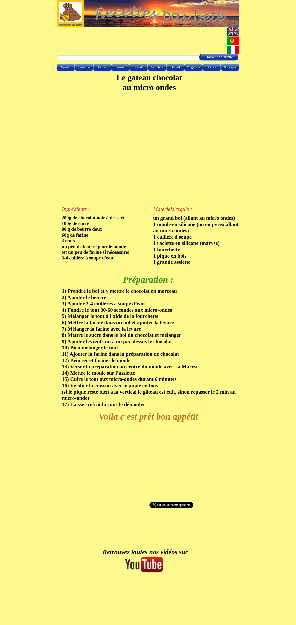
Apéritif (66, 67)
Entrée (102, 67)
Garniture (157, 67)
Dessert (175, 67)
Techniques (230, 67)
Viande (138, 67)
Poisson (120, 67)
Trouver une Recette (219, 57)
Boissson (84, 67)
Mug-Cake (193, 67)
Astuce (211, 67)
